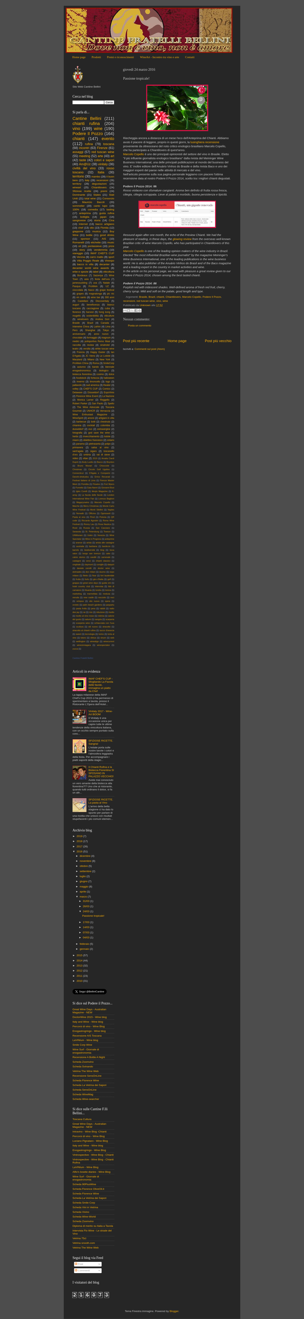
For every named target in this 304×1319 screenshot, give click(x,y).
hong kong (104, 312)
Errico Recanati (102, 477)
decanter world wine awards (91, 268)
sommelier (79, 205)
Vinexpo (109, 260)
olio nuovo (94, 601)
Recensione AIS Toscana (87, 1035)
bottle (89, 235)
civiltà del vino (84, 168)
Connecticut (78, 473)
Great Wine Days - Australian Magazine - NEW (89, 1011)
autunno (81, 367)
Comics (106, 388)
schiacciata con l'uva (104, 623)
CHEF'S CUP (90, 388)
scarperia (110, 619)
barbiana (93, 546)
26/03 (86, 906)
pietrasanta (95, 443)
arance (79, 542)
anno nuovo (101, 334)
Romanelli (78, 242)
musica (96, 231)
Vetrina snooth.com (84, 1243)
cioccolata (78, 290)
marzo (84, 896)
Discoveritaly (102, 301)
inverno (80, 381)
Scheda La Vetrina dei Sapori (89, 1085)
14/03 (86, 927)
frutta (78, 579)
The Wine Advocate (88, 407)
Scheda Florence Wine (86, 1080)
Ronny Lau (89, 524)
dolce (111, 374)
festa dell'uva (102, 279)
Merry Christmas (91, 506)
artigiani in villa (106, 418)
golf (109, 579)
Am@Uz (85, 164)
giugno (84, 881)
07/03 (86, 932)
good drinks (107, 235)
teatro (76, 348)
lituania (88, 590)
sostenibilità (92, 315)
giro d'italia (98, 579)
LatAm (97, 326)
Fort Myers (109, 484)
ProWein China (80, 363)
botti (93, 421)
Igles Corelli (81, 491)
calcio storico (79, 557)
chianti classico (103, 561)
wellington (81, 641)
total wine (90, 198)
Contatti (189, 57)
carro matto (96, 257)
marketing (77, 594)
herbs (75, 436)
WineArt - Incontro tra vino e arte (159, 57)
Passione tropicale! (93, 915)
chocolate (78, 337)
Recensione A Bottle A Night (89, 1057)
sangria (98, 619)
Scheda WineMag (83, 1094)
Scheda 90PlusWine (84, 1184)
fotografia (77, 432)
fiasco (91, 290)
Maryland (77, 359)
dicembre (85, 855)
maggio (84, 886)
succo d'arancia (107, 630)
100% (76, 209)
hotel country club (81, 586)
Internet (83, 224)
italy (87, 180)
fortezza (95, 378)
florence (77, 312)
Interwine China (81, 326)
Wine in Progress (93, 539)
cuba (107, 308)
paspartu (110, 605)
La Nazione (108, 396)
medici (76, 341)
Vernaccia (105, 411)
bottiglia (84, 216)
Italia (101, 172)
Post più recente (136, 341)
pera (93, 608)
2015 (80, 955)
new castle (89, 597)
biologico (103, 370)
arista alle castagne (105, 542)
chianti (160, 296)
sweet (78, 634)
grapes (80, 293)
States (97, 194)
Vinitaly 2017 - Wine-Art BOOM (100, 713)
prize (111, 246)
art (112, 156)
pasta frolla (81, 608)
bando (95, 367)
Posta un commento (139, 325)
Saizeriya (98, 275)
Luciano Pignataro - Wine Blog (90, 1140)
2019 (94, 458)
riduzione (100, 612)
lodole (107, 436)
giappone (78, 231)
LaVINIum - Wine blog (85, 1040)
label (95, 271)
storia (97, 220)
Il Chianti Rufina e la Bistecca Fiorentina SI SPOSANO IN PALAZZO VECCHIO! (101, 772)
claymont (89, 564)
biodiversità (89, 550)
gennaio (85, 948)
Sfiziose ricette (82, 191)
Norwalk (80, 513)
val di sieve (103, 454)
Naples (111, 509)
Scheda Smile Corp (84, 1202)
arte (100, 156)
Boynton (110, 462)
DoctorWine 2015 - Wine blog (90, 1017)
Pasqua (76, 286)
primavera (78, 447)
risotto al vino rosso (85, 616)
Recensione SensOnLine (87, 1075)
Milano (90, 359)
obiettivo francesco (93, 440)
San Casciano (103, 528)
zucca (75, 649)
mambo (96, 176)
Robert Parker (80, 403)
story (82, 249)
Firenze (102, 148)
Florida (105, 227)
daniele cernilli (84, 568)
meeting (84, 156)
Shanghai (90, 330)
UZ (107, 286)
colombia (105, 425)
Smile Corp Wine (82, 1044)
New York (105, 359)
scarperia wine (83, 623)
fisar (94, 575)
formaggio (92, 337)
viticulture (109, 315)
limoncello (95, 381)
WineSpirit (78, 418)
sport (111, 257)
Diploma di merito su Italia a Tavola (93, 1225)
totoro (83, 638)
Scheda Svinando (83, 1066)
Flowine (96, 484)
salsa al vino (100, 447)
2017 (80, 846)
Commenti (82, 1270)
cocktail (91, 425)
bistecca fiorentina (82, 374)
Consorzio (108, 198)
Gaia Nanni (92, 487)
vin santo (81, 297)
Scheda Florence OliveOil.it (88, 1188)
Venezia (101, 535)
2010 (80, 980)
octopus (80, 601)
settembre (86, 871)
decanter (104, 264)
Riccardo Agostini (90, 520)
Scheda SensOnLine (85, 1089)
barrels (76, 550)
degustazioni (99, 183)
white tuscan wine (104, 348)
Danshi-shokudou (81, 477)
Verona (81, 257)
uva (95, 282)
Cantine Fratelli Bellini (83, 658)
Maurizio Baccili (93, 202)
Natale (106, 282)
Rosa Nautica (104, 524)
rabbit (102, 608)
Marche (76, 506)
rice (90, 612)
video (75, 458)
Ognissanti (106, 513)
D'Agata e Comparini (99, 473)
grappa (76, 583)
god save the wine (99, 432)
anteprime (109, 539)
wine (165, 300)
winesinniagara (84, 645)
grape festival (107, 290)
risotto (111, 612)
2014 (80, 960)
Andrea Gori (102, 319)
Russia (86, 528)
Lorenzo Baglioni (106, 498)
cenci (88, 561)
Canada (105, 323)
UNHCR (91, 411)
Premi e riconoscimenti (120, 57)
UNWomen (78, 535)
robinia (101, 616)
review (90, 345)
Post (79, 1264)
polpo (108, 443)
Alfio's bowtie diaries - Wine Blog (91, 1171)
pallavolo (77, 385)
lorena (108, 590)
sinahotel (105, 345)
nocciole (102, 597)
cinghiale (77, 564)
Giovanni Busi (107, 487)
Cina (111, 220)
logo (108, 381)
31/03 (86, 901)
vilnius (93, 638)
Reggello (105, 399)
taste (82, 160)
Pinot (92, 517)
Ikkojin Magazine (100, 491)
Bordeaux (82, 275)
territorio (78, 176)
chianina (77, 425)
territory (77, 183)
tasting (110, 209)
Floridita (85, 484)
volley (76, 388)
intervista (99, 586)
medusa (106, 594)
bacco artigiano (105, 224)
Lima (107, 326)
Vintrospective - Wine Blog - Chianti (93, 1154)
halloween (109, 378)
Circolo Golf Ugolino (99, 469)
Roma (96, 363)
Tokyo (106, 330)
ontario (110, 440)
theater (107, 385)
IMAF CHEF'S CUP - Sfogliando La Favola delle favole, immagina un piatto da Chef (100, 685)
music (110, 242)
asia (86, 279)
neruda (76, 597)
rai (84, 612)
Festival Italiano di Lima (84, 480)
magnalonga (95, 293)
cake (108, 553)
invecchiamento (91, 436)
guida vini (106, 583)
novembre (86, 861)
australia (80, 546)
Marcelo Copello (133, 154)
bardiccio (106, 546)
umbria (87, 454)
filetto (85, 575)
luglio (83, 876)
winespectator (103, 645)
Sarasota (77, 531)
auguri (76, 304)
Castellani (83, 301)
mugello (77, 315)
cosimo (100, 374)
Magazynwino (82, 502)
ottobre (84, 866)
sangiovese (79, 220)
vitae (85, 458)
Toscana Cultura (82, 1119)
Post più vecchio (218, 341)
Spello (111, 403)
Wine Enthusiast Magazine (90, 414)
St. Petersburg (92, 531)
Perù (75, 330)
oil (79, 246)
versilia (87, 348)
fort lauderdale (107, 575)
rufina (89, 144)
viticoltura (108, 271)
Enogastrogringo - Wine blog (89, 1031)
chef (80, 227)
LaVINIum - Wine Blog (85, 1167)
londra (98, 590)
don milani (90, 572)
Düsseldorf (93, 392)
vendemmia (100, 249)
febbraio (85, 943)
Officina (92, 513)
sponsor (85, 238)
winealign (94, 641)
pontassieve (95, 246)
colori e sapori (104, 160)
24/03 (86, 911)
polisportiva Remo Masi (97, 341)
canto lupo (100, 205)
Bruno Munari (85, 466)
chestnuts (105, 421)
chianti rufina (86, 123)
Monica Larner (85, 399)
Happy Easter (97, 352)
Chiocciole (104, 466)
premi (104, 191)
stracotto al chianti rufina (84, 630)
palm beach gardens (92, 605)
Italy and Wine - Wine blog (88, 1021)
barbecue (81, 421)
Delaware (77, 392)
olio (92, 227)
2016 (80, 851)
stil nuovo (93, 627)
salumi (88, 619)
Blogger (173, 1311)
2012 (80, 970)
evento (108, 138)
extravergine (103, 429)
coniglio (100, 564)
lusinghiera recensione (204, 142)
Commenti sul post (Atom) (150, 349)
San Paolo (97, 403)
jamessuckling (80, 282)
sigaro (93, 451)
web (112, 638)
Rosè (75, 528)
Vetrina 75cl (79, 1238)
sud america (92, 385)
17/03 (86, 922)
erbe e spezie (80, 271)
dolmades (77, 572)
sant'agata (78, 451)
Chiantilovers (173, 296)
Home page (79, 57)
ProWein (93, 286)
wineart (77, 187)
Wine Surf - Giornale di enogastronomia (86, 1051)
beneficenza (93, 304)
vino (158, 300)
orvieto (76, 605)
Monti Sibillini (96, 509)
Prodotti (96, 57)
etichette (96, 242)
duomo (102, 572)
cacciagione (92, 308)
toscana (108, 144)
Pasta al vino (79, 517)
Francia (81, 352)
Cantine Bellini (87, 118)
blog (102, 550)
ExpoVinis (109, 392)
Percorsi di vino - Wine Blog (89, 1026)
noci (112, 597)
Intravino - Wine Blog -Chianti (90, 1131)
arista (89, 542)
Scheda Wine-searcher (86, 1099)
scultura (80, 627)
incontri (84, 148)
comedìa (93, 209)
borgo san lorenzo (91, 553)
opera (107, 601)
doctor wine (104, 568)
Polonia (102, 517)
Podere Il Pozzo (212, 296)
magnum (106, 337)
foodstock (81, 378)
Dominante (79, 194)
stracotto (107, 627)
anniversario (79, 334)
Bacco (100, 462)
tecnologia (90, 634)
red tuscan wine (145, 300)
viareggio (78, 253)
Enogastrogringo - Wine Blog (89, 1150)
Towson (107, 531)
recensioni (129, 300)
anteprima (85, 213)
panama (80, 443)
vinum (103, 638)
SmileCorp (108, 363)
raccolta (77, 345)
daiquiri (110, 564)
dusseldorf (78, 429)
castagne (77, 561)
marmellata (92, 594)
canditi (93, 557)
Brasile (143, 296)
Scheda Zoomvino (83, 1061)
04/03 (86, 937)
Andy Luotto (87, 462)
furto (87, 579)
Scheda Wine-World (84, 1216)
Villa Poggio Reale (88, 260)
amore (91, 418)
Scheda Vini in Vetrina (85, 1207)
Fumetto (79, 487)
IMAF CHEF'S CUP (102, 253)
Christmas (77, 469)
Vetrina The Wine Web (86, 1071)
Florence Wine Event (87, 396)
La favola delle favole (92, 495)
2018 (80, 841)
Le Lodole (105, 355)
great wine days (90, 583)
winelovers (82, 319)
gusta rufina (106, 213)
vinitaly (103, 164)
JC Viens (90, 355)
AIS (104, 238)
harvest (90, 312)
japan (103, 216)
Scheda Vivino (81, 1212)
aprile (83, 891)
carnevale (106, 557)
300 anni (109, 297)
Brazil (152, 296)
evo (90, 429)
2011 (80, 975)
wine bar (95, 297)
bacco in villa (85, 264)
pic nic (110, 293)
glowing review (182, 239)
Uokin (90, 535)
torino (101, 634)
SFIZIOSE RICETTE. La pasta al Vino (100, 801)
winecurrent (108, 641)
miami (76, 440)
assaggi (78, 152)
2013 (80, 965)
